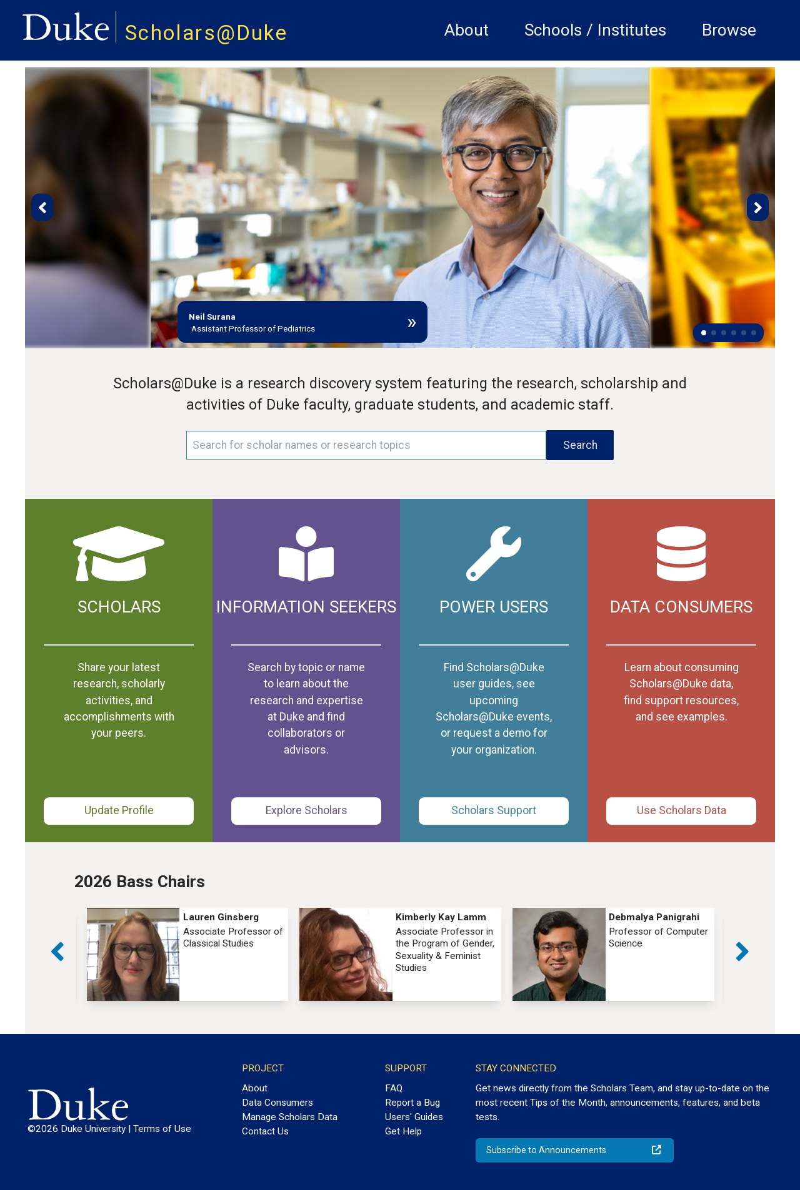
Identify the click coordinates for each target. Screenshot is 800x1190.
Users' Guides (414, 1117)
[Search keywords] (366, 445)
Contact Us (265, 1131)
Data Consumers (277, 1102)
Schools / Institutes (595, 30)
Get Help (403, 1131)
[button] (703, 332)
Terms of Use (162, 1128)
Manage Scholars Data (290, 1117)
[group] (188, 954)
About (466, 30)
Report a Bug (412, 1102)
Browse (729, 30)
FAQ (393, 1088)
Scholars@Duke (206, 33)
